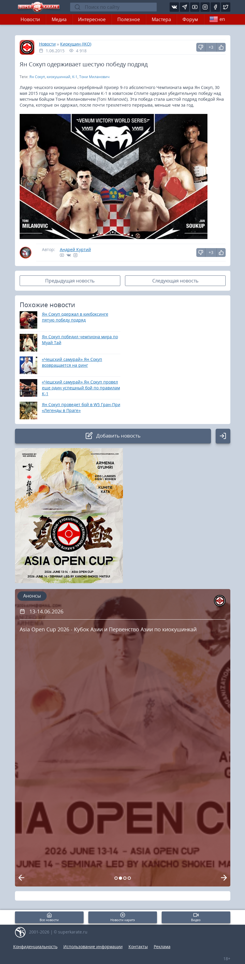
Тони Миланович (94, 76)
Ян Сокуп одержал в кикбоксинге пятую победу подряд (75, 317)
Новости (30, 19)
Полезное (128, 19)
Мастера (161, 19)
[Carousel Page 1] (116, 878)
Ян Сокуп (37, 76)
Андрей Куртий (75, 249)
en (217, 19)
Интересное (92, 19)
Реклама (162, 946)
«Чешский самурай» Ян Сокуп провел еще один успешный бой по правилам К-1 (81, 387)
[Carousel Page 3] (124, 878)
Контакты (138, 946)
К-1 (74, 76)
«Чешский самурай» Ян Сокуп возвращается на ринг (72, 362)
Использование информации (93, 946)
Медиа (59, 19)
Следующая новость (175, 280)
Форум (190, 19)
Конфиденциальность (35, 946)
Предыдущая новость (69, 280)
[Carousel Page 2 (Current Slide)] (120, 878)
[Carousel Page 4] (129, 878)
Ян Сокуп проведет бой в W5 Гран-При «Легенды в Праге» (81, 407)
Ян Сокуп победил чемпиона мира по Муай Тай (80, 339)
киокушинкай (58, 76)
